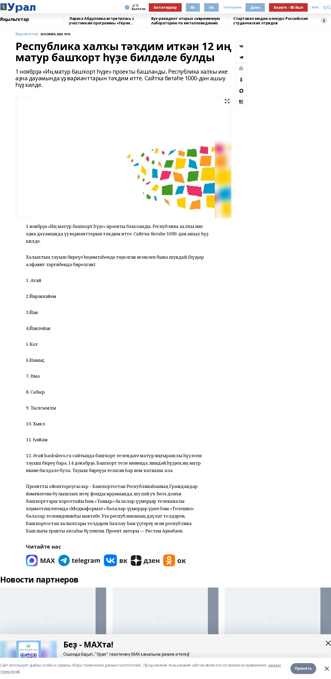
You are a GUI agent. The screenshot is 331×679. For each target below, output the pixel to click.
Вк (193, 7)
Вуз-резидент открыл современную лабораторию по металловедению (185, 20)
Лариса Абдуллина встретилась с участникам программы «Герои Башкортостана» (101, 20)
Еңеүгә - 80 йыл (288, 7)
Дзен (255, 7)
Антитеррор (165, 7)
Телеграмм (232, 7)
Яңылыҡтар (14, 19)
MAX (315, 7)
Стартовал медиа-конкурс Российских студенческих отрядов (270, 20)
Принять (303, 668)
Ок (211, 7)
